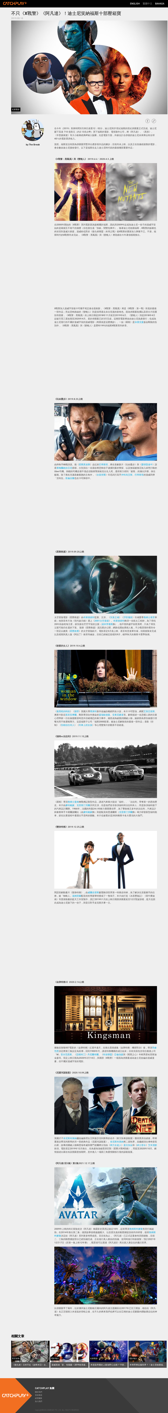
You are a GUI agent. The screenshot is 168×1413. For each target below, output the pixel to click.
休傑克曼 (139, 322)
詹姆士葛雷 (149, 617)
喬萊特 (93, 711)
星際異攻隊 (84, 464)
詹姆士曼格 (73, 802)
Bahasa (159, 3)
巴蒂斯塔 (103, 464)
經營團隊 (38, 1398)
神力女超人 (115, 1145)
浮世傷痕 (128, 617)
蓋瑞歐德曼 (104, 714)
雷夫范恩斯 (66, 1054)
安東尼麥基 (118, 714)
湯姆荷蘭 (76, 896)
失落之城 (114, 617)
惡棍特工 (80, 1054)
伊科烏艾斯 (126, 474)
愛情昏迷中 (147, 464)
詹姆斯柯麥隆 (136, 1229)
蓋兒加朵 (128, 1145)
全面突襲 (101, 474)
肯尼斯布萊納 (70, 1138)
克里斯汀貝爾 (83, 805)
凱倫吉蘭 (69, 478)
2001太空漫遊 (101, 620)
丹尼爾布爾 (93, 1054)
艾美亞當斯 (149, 711)
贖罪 (76, 711)
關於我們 (38, 1392)
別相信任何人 (67, 725)
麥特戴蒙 (69, 805)
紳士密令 (141, 1145)
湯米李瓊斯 (107, 624)
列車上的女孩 (85, 725)
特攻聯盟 (107, 1054)
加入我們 (38, 1401)
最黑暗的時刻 (63, 711)
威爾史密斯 (93, 892)
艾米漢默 (152, 1145)
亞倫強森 (118, 1054)
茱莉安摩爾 (71, 714)
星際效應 (74, 631)
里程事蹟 (38, 1395)
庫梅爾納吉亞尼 (64, 468)
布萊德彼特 (88, 617)
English (135, 3)
